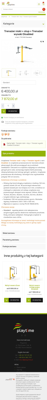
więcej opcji (41, 12)
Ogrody (19, 370)
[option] (23, 54)
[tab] (23, 154)
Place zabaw (21, 367)
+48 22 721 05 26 (25, 355)
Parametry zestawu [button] (23, 240)
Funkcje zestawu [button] (23, 247)
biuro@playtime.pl (26, 360)
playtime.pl (4, 16)
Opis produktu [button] (23, 154)
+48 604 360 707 (25, 357)
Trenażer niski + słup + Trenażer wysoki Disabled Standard (25, 144)
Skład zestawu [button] (23, 233)
